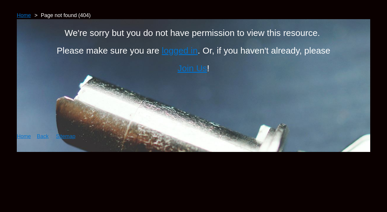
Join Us (192, 68)
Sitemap (65, 136)
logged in (180, 50)
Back (43, 136)
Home (24, 15)
